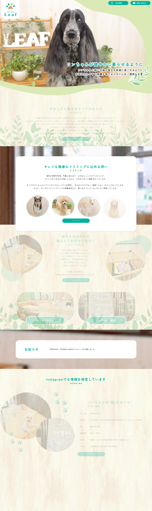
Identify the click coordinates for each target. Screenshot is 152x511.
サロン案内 (142, 7)
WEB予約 (118, 3)
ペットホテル (104, 7)
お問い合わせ (141, 3)
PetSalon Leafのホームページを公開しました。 (78, 353)
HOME (64, 7)
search (148, 7)
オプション (93, 7)
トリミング (83, 7)
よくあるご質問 (130, 7)
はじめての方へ (117, 7)
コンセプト (72, 7)
